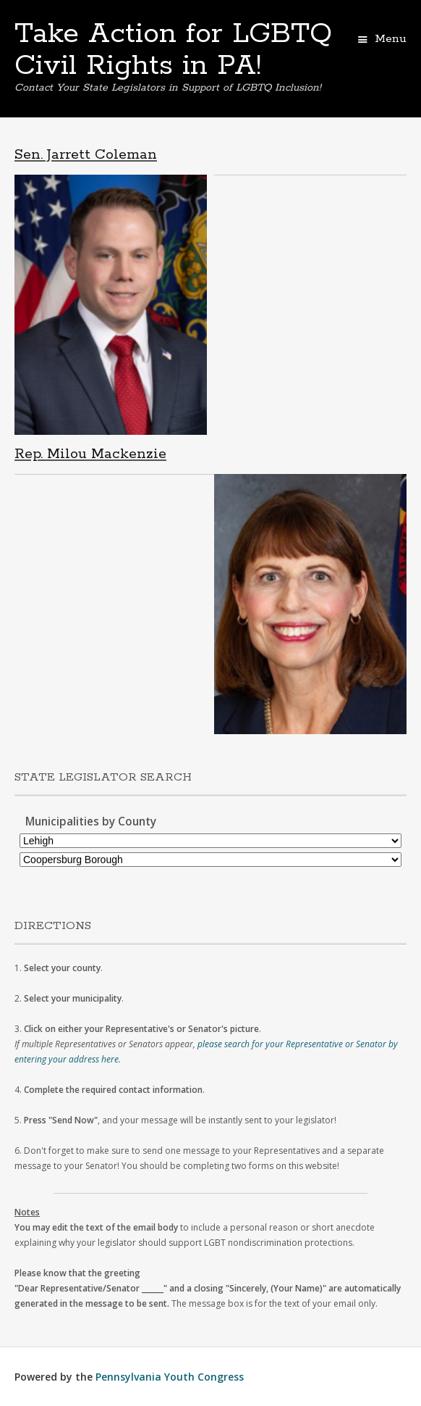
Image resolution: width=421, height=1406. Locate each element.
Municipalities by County (90, 821)
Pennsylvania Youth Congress (169, 1377)
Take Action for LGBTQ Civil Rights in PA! (173, 50)
